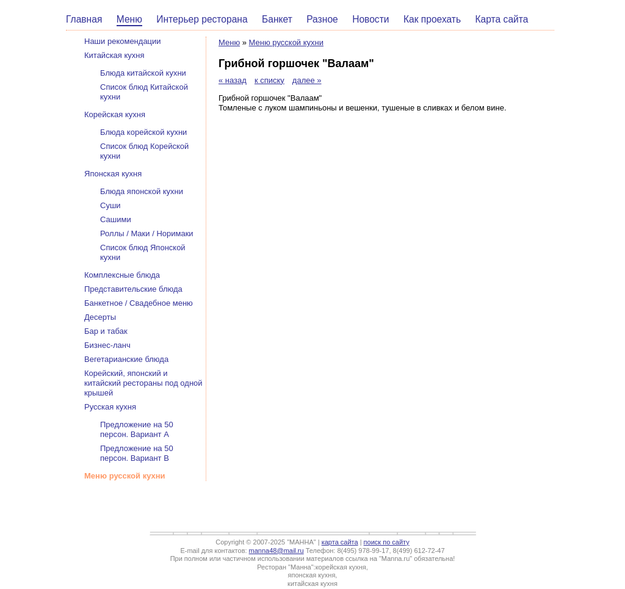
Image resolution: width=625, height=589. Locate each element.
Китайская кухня (114, 55)
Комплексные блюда (122, 275)
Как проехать (432, 19)
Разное (322, 19)
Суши (110, 205)
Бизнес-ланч (107, 345)
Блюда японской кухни (141, 191)
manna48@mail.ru (276, 550)
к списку (269, 80)
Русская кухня (110, 406)
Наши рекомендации (122, 41)
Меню (129, 19)
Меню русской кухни (286, 42)
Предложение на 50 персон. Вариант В (136, 453)
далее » (307, 80)
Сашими (115, 219)
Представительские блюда (133, 289)
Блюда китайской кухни (143, 73)
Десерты (100, 317)
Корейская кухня (114, 114)
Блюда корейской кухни (143, 132)
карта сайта (340, 542)
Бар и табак (106, 331)
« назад (233, 80)
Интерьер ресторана (201, 19)
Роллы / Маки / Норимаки (146, 233)
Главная (84, 19)
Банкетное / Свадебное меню (138, 303)
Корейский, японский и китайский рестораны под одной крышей (143, 383)
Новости (370, 19)
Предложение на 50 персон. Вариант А (136, 429)
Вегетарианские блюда (126, 359)
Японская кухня (113, 173)
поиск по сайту (387, 542)
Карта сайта (502, 19)
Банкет (277, 19)
